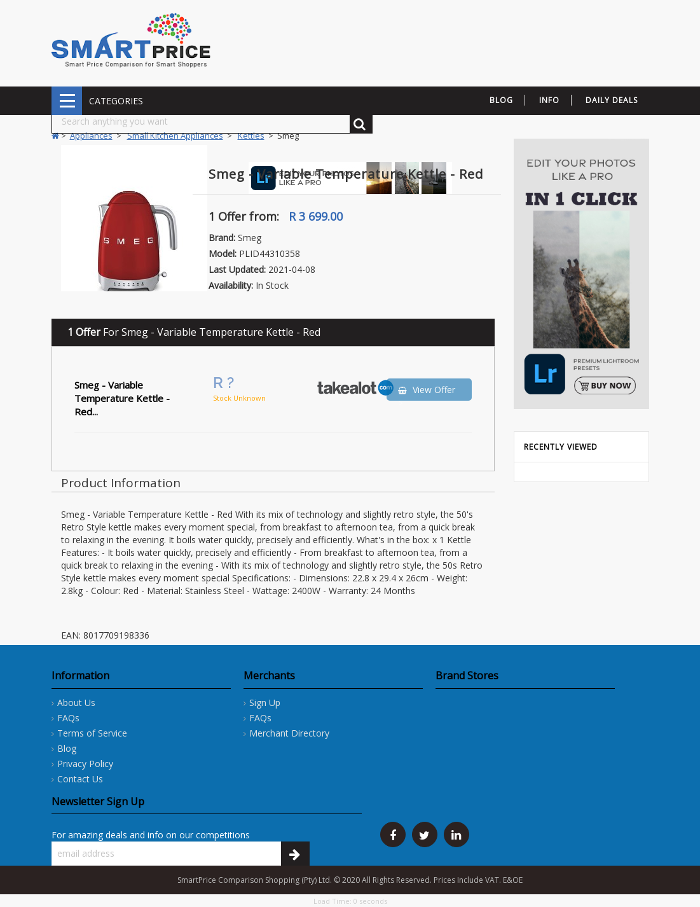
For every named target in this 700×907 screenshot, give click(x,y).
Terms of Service (92, 733)
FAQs (68, 718)
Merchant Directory (289, 733)
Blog (66, 748)
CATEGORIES (66, 101)
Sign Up (264, 702)
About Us (76, 702)
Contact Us (80, 779)
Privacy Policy (85, 764)
